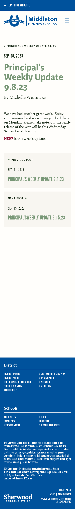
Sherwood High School (49, 425)
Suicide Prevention (13, 386)
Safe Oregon (45, 386)
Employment (45, 382)
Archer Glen (10, 417)
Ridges (42, 417)
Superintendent (47, 378)
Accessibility (10, 390)
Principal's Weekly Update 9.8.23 (31, 46)
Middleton (44, 421)
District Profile (11, 378)
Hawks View (9, 421)
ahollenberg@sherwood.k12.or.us (54, 472)
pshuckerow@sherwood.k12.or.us (18, 478)
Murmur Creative (64, 494)
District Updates (12, 374)
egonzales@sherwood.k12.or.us (45, 469)
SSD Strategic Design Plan (52, 374)
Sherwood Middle (12, 425)
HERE (8, 138)
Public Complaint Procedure (17, 382)
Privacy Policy (65, 490)
